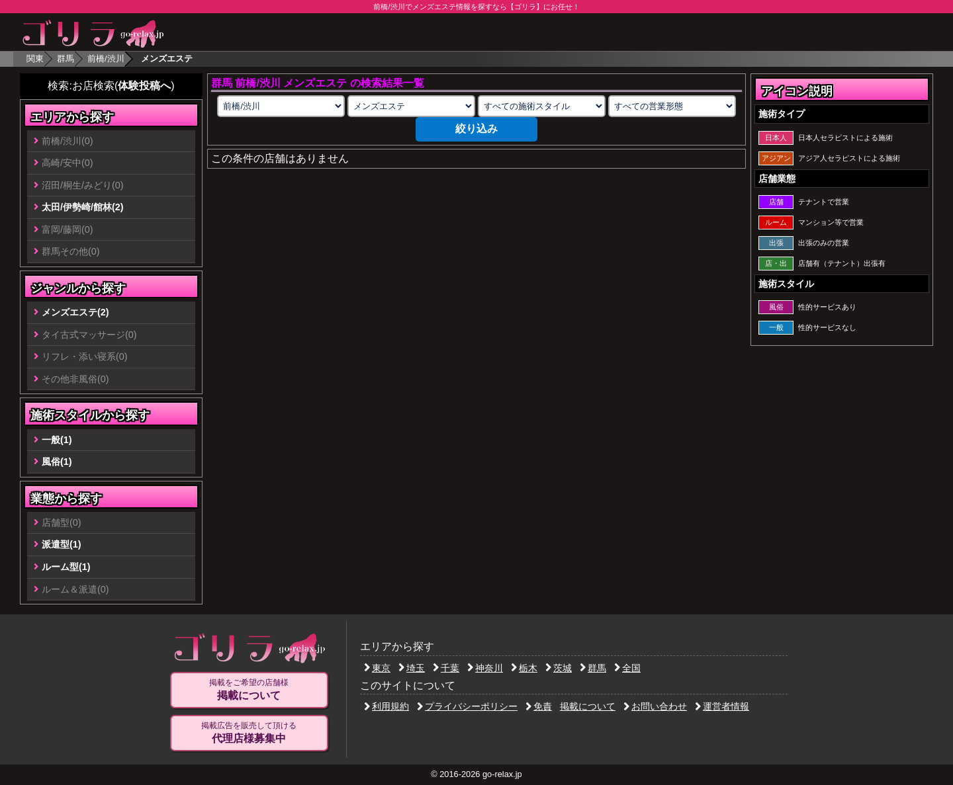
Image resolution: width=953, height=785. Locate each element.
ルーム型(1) (66, 566)
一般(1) (57, 439)
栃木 (524, 668)
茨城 (558, 668)
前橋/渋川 (105, 58)
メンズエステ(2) (75, 312)
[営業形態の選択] (671, 106)
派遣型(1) (61, 544)
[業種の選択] (411, 106)
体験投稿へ (144, 85)
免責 (538, 706)
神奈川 (485, 668)
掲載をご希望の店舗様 (248, 690)
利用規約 (386, 706)
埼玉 (411, 668)
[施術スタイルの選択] (541, 106)
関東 (35, 58)
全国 (627, 668)
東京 (377, 668)
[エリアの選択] (280, 106)
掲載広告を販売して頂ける (248, 733)
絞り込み (476, 128)
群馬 (65, 58)
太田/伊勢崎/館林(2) (83, 207)
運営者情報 (722, 706)
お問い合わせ (655, 706)
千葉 (446, 668)
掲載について (587, 706)
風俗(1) (57, 461)
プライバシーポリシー (467, 706)
